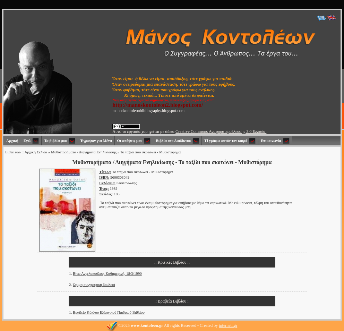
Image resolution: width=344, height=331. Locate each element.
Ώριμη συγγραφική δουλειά (94, 284)
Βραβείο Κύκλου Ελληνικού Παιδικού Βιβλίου (109, 312)
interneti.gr (228, 325)
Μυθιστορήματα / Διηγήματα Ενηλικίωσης (84, 152)
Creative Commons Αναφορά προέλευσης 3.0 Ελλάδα (220, 131)
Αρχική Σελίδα (35, 152)
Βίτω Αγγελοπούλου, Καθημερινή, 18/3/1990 (107, 273)
